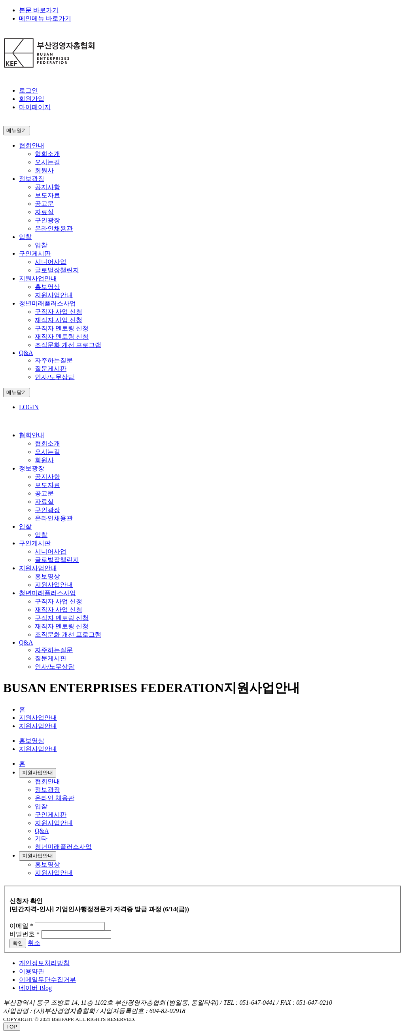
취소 (34, 942)
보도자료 (47, 195)
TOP (11, 1027)
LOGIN (29, 407)
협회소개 (47, 153)
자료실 (44, 212)
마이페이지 (35, 107)
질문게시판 (50, 368)
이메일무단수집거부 (47, 979)
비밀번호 (24, 934)
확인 (18, 943)
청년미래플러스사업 (63, 846)
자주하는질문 (54, 360)
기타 (41, 838)
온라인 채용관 (54, 798)
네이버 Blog (35, 988)
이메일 (21, 925)
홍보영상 (31, 740)
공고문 (44, 203)
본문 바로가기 (39, 10)
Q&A (42, 830)
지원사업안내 (38, 717)
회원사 (44, 170)
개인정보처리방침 (44, 963)
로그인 (28, 90)
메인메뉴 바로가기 (45, 18)
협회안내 (47, 781)
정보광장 (47, 789)
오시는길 (47, 162)
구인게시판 (50, 814)
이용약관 (31, 971)
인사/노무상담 (54, 377)
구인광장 (47, 220)
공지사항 (47, 187)
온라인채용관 (54, 228)
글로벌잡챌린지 (57, 270)
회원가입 (31, 98)
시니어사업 (50, 261)
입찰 (41, 245)
